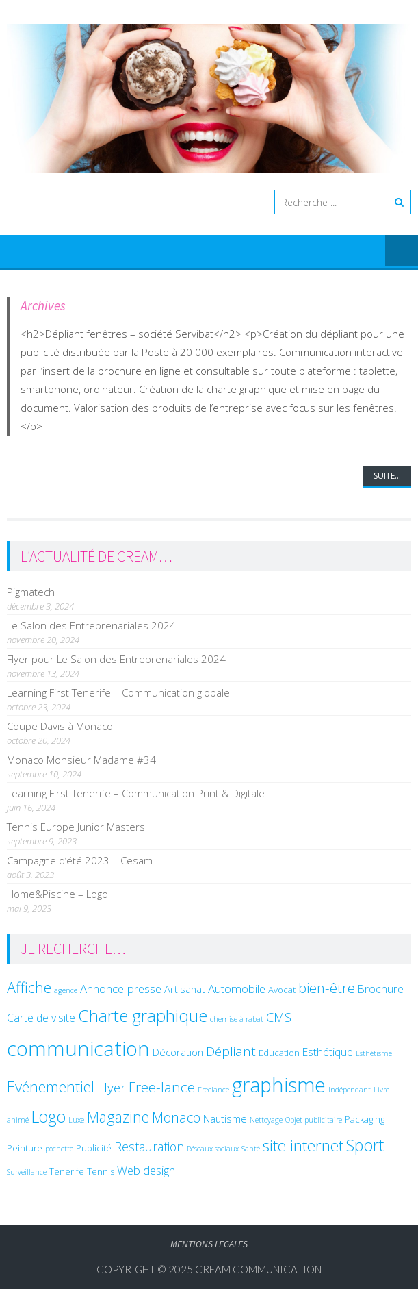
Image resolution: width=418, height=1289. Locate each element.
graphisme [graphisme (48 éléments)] (279, 1084)
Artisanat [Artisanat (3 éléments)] (184, 989)
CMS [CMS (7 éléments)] (278, 1016)
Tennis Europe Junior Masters (76, 827)
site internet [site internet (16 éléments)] (303, 1145)
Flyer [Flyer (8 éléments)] (111, 1088)
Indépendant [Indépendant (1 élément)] (349, 1089)
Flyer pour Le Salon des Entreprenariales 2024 (116, 659)
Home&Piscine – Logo (57, 894)
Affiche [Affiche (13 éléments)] (29, 987)
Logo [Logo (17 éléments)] (48, 1116)
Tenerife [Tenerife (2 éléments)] (66, 1171)
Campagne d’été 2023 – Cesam (80, 860)
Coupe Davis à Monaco (60, 726)
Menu (401, 251)
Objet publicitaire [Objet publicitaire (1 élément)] (313, 1120)
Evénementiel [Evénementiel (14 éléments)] (50, 1086)
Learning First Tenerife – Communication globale (118, 692)
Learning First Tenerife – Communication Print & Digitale (136, 793)
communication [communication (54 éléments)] (78, 1048)
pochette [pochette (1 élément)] (59, 1148)
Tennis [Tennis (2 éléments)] (100, 1171)
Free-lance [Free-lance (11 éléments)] (162, 1087)
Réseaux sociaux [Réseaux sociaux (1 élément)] (213, 1148)
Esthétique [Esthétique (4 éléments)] (327, 1052)
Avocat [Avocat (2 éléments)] (282, 990)
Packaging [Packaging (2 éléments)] (364, 1119)
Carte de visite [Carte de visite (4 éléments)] (41, 1017)
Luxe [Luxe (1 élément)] (76, 1120)
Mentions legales (209, 1244)
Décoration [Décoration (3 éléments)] (178, 1052)
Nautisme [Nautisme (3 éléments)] (225, 1118)
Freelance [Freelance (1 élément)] (213, 1089)
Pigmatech (31, 592)
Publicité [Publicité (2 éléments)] (94, 1148)
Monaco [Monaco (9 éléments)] (176, 1117)
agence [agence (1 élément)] (65, 990)
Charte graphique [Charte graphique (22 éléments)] (142, 1015)
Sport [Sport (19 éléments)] (365, 1145)
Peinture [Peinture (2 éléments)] (24, 1148)
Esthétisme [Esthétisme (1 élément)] (374, 1053)
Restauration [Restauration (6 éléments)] (149, 1146)
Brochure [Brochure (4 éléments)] (381, 989)
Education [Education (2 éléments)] (279, 1053)
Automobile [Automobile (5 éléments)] (236, 989)
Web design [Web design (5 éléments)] (146, 1170)
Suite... (387, 475)
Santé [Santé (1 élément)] (250, 1148)
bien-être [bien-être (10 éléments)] (326, 987)
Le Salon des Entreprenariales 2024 (91, 625)
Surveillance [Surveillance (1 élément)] (27, 1172)
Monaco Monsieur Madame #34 (81, 759)
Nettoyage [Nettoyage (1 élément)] (266, 1120)
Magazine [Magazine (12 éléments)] (118, 1117)
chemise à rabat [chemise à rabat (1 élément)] (236, 1019)
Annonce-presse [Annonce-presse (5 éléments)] (120, 989)
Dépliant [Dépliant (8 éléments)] (231, 1051)
